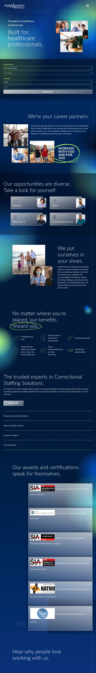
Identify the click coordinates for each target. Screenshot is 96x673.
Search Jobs (48, 91)
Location (6, 78)
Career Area (8, 64)
